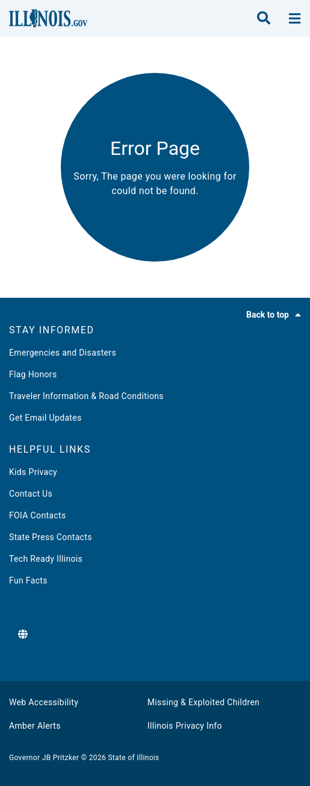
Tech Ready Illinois (45, 559)
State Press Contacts (50, 537)
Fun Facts (28, 580)
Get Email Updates (45, 418)
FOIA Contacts (37, 515)
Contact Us (30, 493)
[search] (263, 19)
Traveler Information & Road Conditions (86, 396)
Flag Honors (33, 374)
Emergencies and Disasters (62, 352)
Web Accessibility (43, 702)
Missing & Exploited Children (203, 702)
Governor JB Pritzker (44, 757)
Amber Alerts (35, 726)
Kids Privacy (33, 472)
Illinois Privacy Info (184, 726)
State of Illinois (133, 757)
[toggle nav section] (294, 18)
